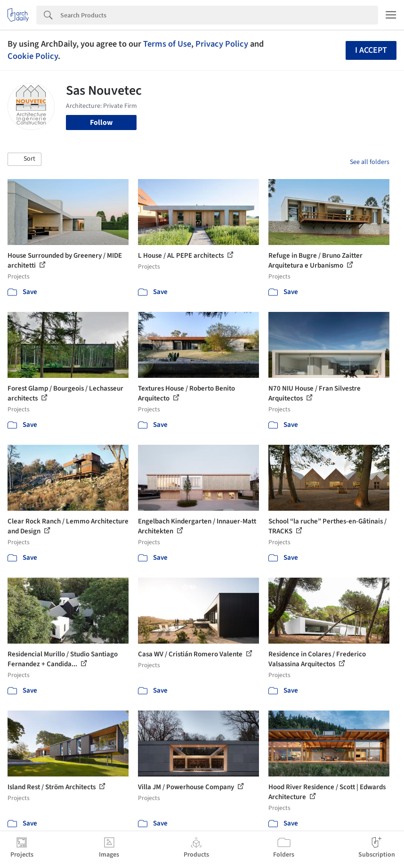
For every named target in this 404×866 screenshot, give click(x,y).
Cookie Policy (33, 56)
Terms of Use (167, 44)
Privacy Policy (221, 44)
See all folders (369, 162)
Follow (101, 122)
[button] (24, 159)
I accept (371, 50)
